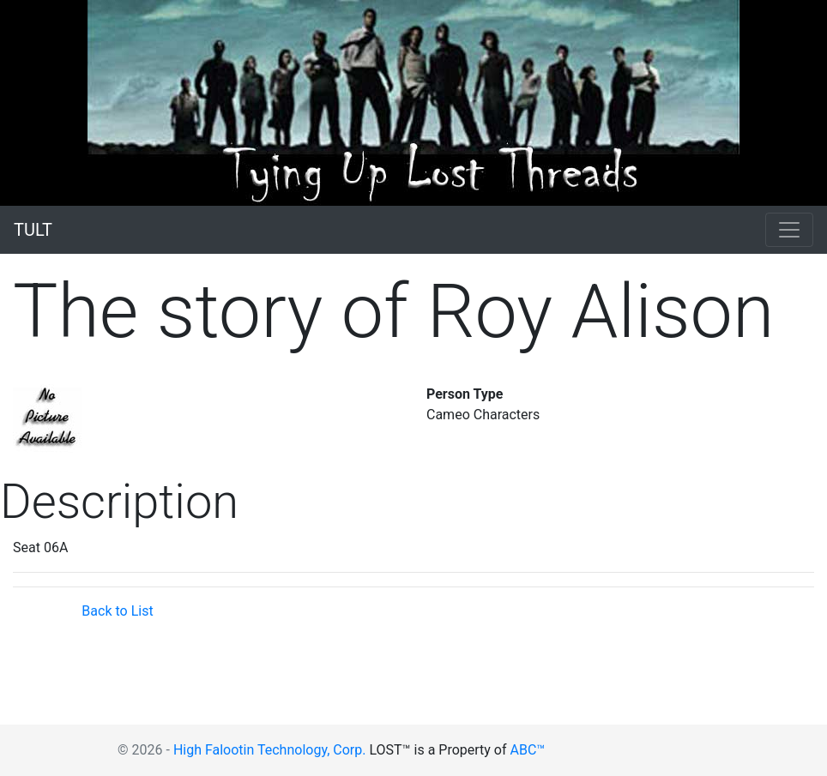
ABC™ (528, 750)
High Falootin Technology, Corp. (269, 750)
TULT (33, 230)
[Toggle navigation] (789, 230)
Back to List (117, 611)
